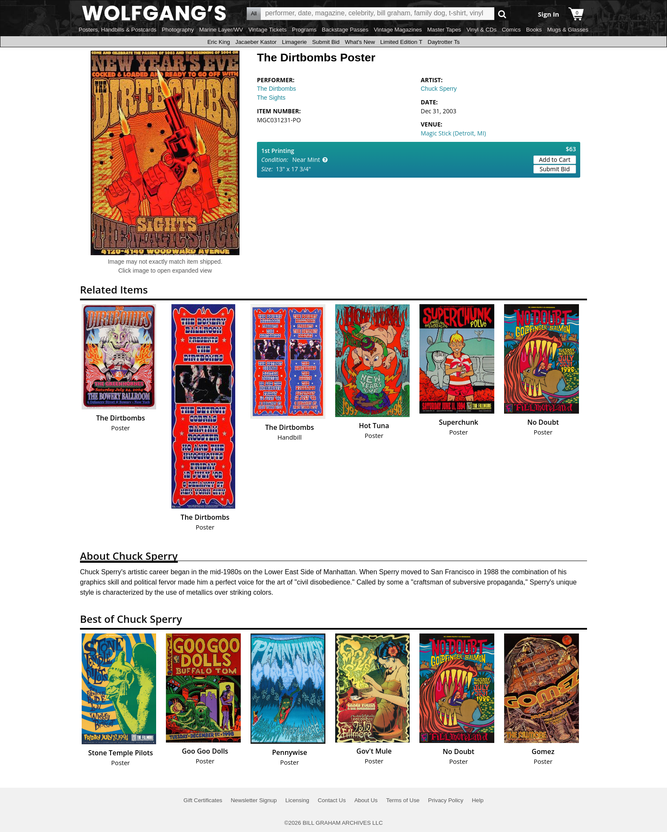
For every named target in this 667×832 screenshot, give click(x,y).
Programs (304, 29)
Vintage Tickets (267, 29)
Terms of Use (403, 800)
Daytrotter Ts (443, 42)
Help (477, 800)
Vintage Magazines (398, 29)
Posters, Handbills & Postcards (118, 29)
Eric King (218, 42)
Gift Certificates (202, 800)
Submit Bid (325, 42)
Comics (511, 29)
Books (534, 29)
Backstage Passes (345, 29)
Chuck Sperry (439, 88)
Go (502, 13)
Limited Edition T (401, 42)
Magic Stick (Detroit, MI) (453, 133)
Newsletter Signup (253, 800)
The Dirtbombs (276, 88)
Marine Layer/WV (221, 29)
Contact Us (332, 800)
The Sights (271, 97)
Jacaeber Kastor (255, 42)
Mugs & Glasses (567, 29)
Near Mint (306, 159)
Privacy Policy (445, 800)
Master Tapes (444, 29)
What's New (360, 42)
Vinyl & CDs (481, 29)
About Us (366, 800)
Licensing (297, 800)
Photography (178, 29)
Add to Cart (554, 159)
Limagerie (294, 42)
